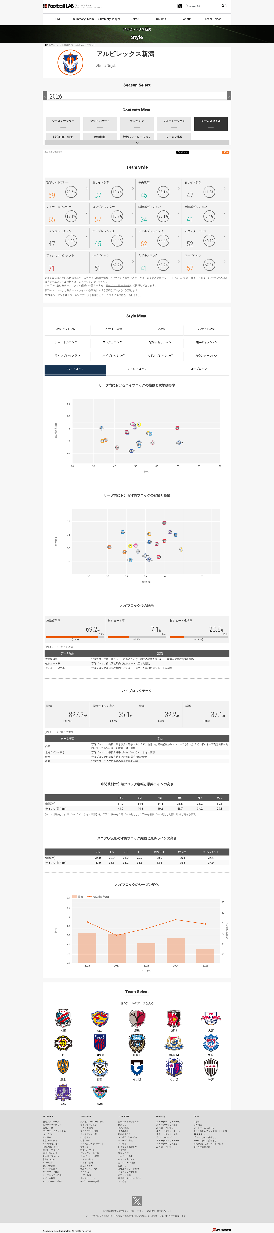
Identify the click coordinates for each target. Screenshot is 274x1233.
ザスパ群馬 (123, 1128)
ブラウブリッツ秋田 (89, 1131)
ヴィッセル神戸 (50, 1169)
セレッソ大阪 (49, 1166)
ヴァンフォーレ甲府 (89, 1153)
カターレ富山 (86, 1159)
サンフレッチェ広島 (52, 1175)
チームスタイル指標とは (62, 281)
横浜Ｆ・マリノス (51, 1150)
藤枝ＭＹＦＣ (86, 1166)
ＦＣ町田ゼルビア (51, 1143)
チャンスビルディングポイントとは (210, 1131)
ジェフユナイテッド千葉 (54, 1131)
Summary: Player (109, 19)
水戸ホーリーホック (52, 1125)
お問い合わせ (163, 1211)
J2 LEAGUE (85, 1116)
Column (161, 19)
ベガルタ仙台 (86, 1128)
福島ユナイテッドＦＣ (128, 1121)
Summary (160, 1116)
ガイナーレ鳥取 (125, 1156)
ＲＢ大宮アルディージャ (91, 1143)
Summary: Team (83, 19)
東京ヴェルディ (50, 1140)
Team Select (213, 19)
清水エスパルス (50, 1153)
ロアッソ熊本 (124, 1175)
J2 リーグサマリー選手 (167, 1134)
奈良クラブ (123, 1153)
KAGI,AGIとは (200, 1134)
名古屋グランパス (51, 1156)
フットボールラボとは (204, 1128)
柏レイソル (48, 1134)
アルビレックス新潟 (89, 1156)
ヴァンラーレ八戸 (88, 1125)
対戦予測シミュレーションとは (208, 1143)
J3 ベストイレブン (165, 1147)
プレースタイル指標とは (205, 1137)
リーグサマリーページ (118, 285)
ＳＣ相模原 (123, 1131)
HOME (57, 19)
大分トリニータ (87, 1178)
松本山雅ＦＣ (124, 1134)
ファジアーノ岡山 (51, 1172)
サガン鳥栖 (85, 1175)
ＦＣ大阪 (122, 1150)
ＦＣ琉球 (122, 1181)
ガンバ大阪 (48, 1162)
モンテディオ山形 (88, 1134)
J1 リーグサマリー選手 (167, 1125)
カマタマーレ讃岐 (126, 1162)
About (187, 19)
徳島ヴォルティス (88, 1169)
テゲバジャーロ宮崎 (89, 1181)
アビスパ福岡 (49, 1178)
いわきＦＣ (85, 1137)
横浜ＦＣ (84, 1147)
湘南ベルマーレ (87, 1150)
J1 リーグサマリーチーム (168, 1121)
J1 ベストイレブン (165, 1128)
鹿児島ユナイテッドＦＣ (129, 1178)
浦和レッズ (48, 1128)
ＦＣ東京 (47, 1137)
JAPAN (135, 19)
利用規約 (108, 1211)
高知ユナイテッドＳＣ (128, 1169)
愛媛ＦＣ (122, 1166)
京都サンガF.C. (49, 1159)
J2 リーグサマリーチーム (168, 1131)
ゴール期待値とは (202, 1147)
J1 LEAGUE (48, 1116)
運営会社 (151, 1211)
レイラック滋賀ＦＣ (127, 1147)
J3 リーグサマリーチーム (168, 1140)
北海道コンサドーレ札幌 (91, 1121)
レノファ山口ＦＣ (126, 1159)
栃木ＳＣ (122, 1125)
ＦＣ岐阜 (122, 1143)
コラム (197, 1121)
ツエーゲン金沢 (125, 1140)
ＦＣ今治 (84, 1172)
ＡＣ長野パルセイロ (127, 1137)
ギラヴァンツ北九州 (127, 1172)
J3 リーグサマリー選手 (167, 1143)
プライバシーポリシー (134, 1211)
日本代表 (198, 1125)
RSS (225, 152)
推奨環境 (118, 1211)
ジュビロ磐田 (86, 1162)
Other (196, 1116)
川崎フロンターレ (51, 1147)
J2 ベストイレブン (165, 1137)
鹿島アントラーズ (51, 1121)
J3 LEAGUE (123, 1116)
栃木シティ (85, 1140)
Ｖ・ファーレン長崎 (52, 1181)
